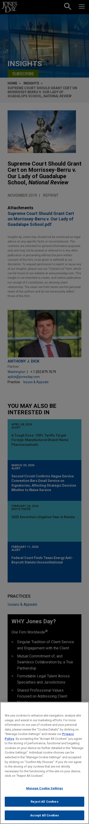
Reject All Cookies (44, 805)
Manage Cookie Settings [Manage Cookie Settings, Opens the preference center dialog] (44, 792)
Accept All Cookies (44, 819)
